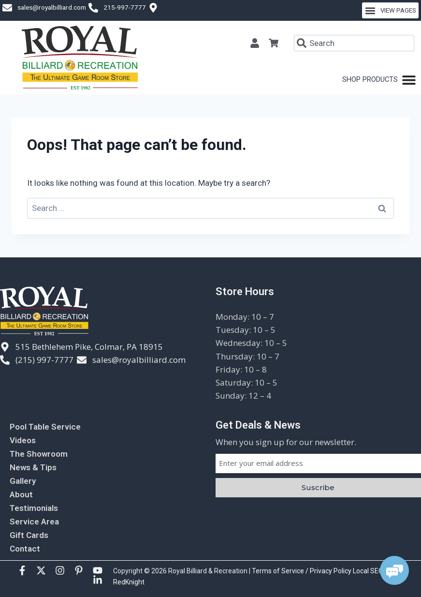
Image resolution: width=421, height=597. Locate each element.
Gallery (23, 481)
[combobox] (354, 43)
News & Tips (33, 467)
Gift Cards (29, 535)
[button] (390, 10)
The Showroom (39, 454)
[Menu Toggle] (379, 80)
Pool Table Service (45, 427)
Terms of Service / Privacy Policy (302, 571)
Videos (23, 440)
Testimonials (34, 508)
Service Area (34, 521)
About (21, 494)
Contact (25, 548)
